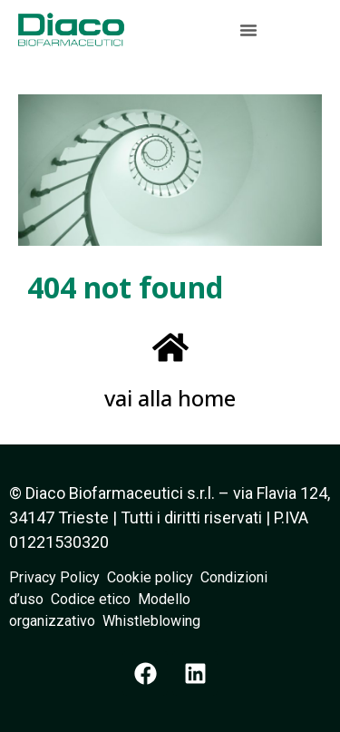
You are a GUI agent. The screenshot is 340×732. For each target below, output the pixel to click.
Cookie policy (150, 577)
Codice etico (94, 599)
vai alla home (170, 398)
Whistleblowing (151, 621)
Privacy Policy (58, 577)
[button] (248, 30)
